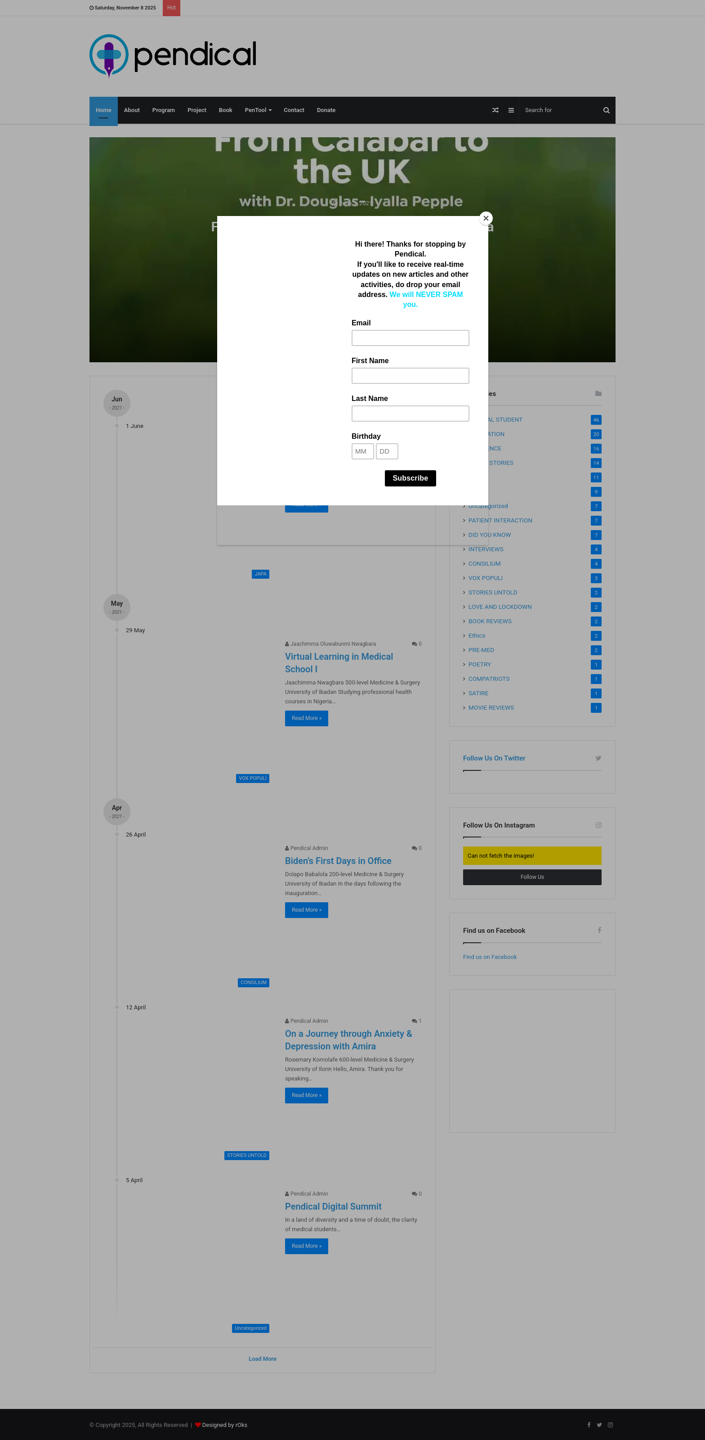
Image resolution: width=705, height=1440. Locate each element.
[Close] (486, 218)
